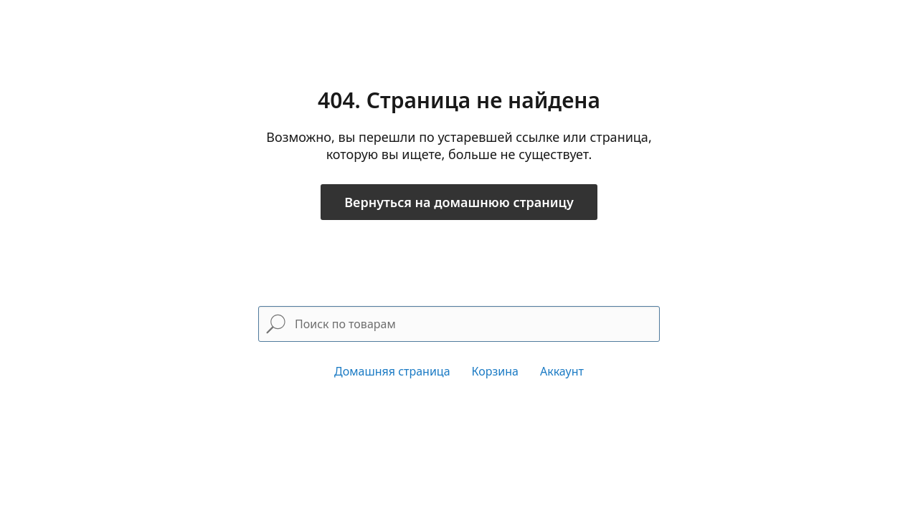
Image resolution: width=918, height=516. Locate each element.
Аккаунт (562, 371)
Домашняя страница (392, 371)
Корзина (495, 371)
